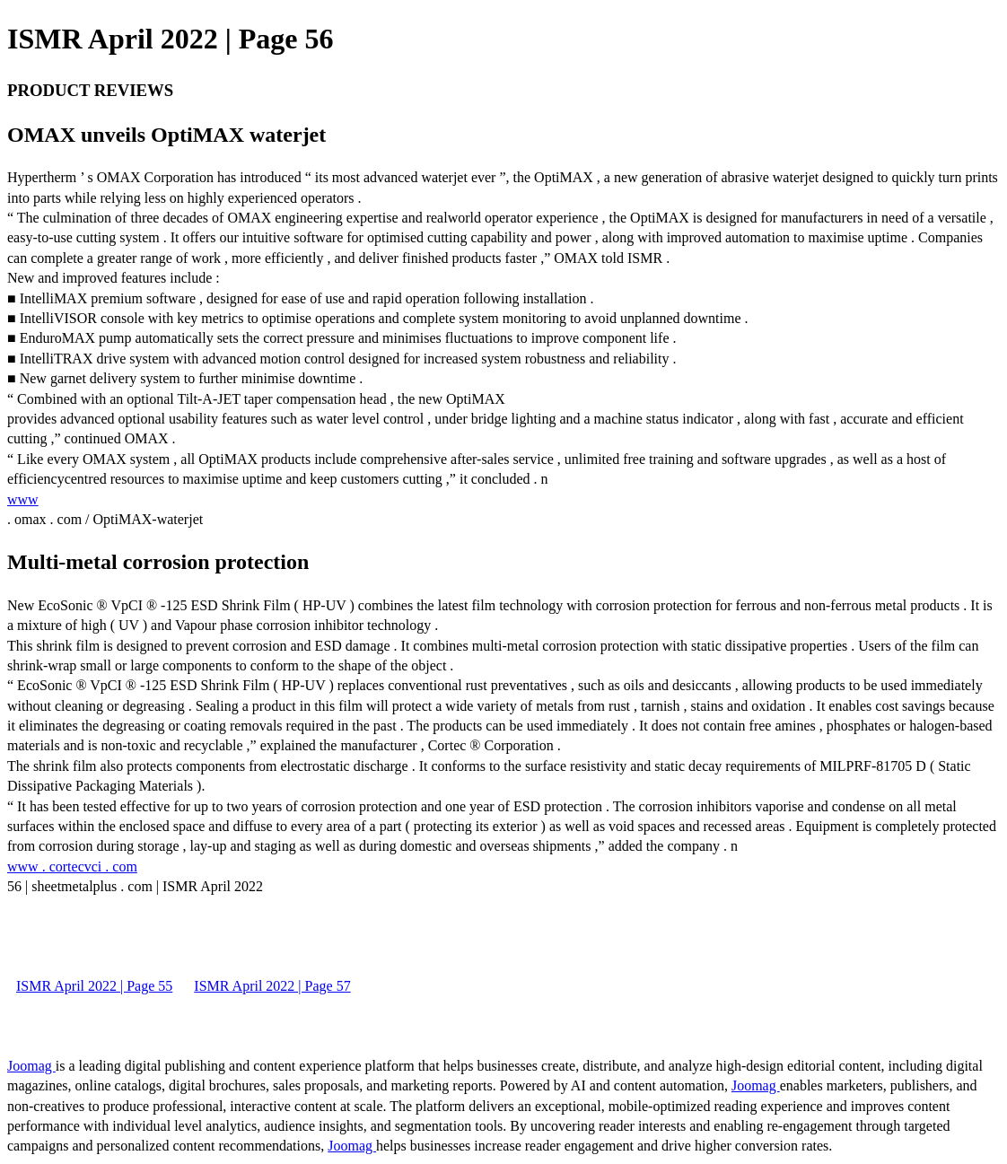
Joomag (31, 1065)
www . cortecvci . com (72, 866)
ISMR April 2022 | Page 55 (94, 985)
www (23, 499)
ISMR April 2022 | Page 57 (272, 985)
